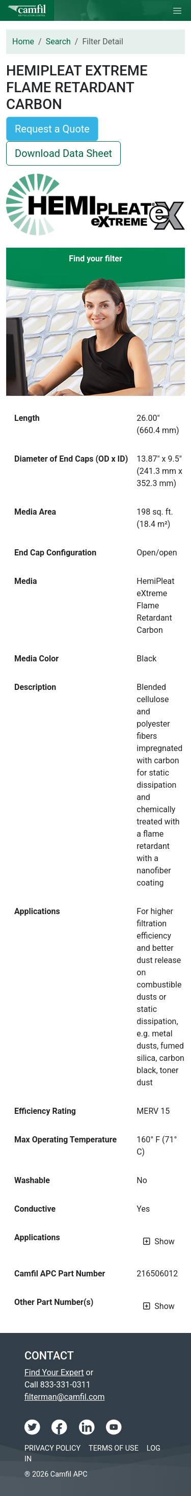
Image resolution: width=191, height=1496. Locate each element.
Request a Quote (52, 129)
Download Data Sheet (63, 153)
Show (164, 1241)
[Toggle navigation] (177, 10)
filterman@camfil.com (64, 1397)
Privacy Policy (52, 1448)
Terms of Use (114, 1448)
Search (58, 41)
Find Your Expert (54, 1372)
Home (23, 41)
